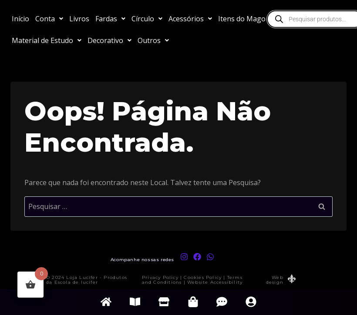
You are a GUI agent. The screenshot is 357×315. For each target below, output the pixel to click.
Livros (79, 18)
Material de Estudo (46, 40)
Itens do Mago (246, 18)
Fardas (110, 18)
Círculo (146, 18)
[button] (49, 19)
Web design (274, 280)
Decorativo (109, 40)
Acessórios (190, 18)
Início (20, 18)
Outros (153, 40)
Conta (49, 18)
